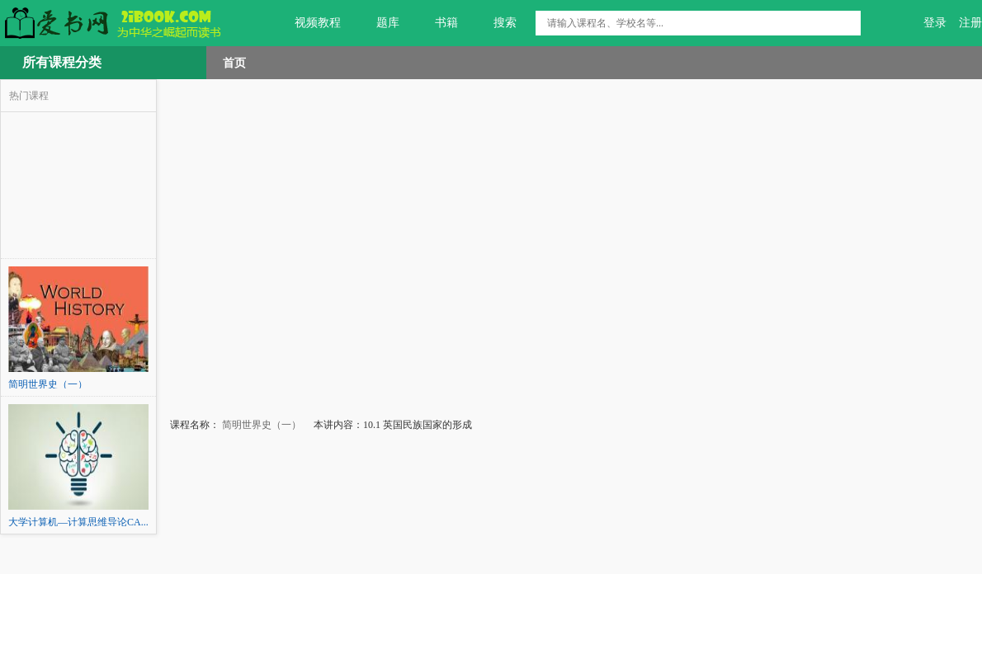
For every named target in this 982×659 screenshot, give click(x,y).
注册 (970, 22)
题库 (378, 23)
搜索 (495, 23)
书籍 (437, 23)
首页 (234, 62)
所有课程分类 (62, 62)
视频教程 (308, 23)
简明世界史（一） (260, 425)
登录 (935, 22)
